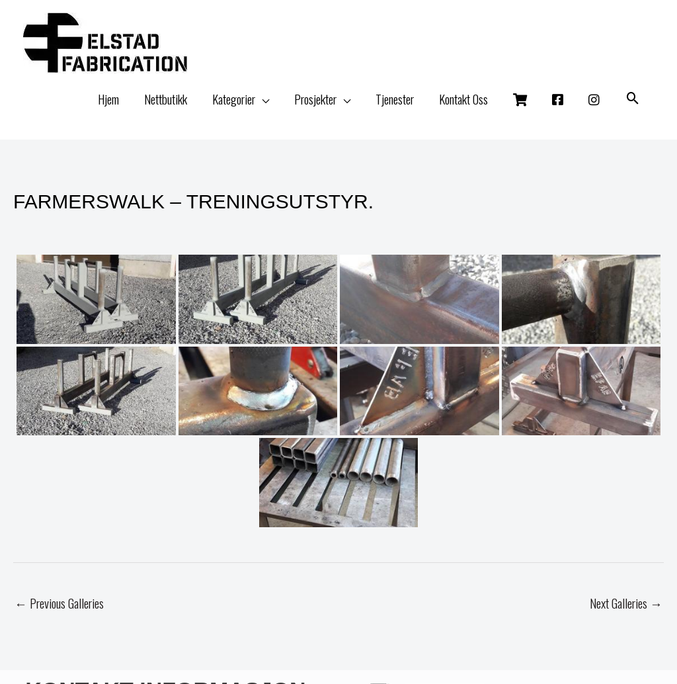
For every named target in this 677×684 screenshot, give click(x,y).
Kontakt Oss (463, 98)
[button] (633, 99)
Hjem (108, 98)
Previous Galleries (59, 602)
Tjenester (395, 98)
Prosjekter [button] (315, 98)
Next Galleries (626, 602)
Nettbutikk (165, 98)
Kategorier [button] (233, 98)
